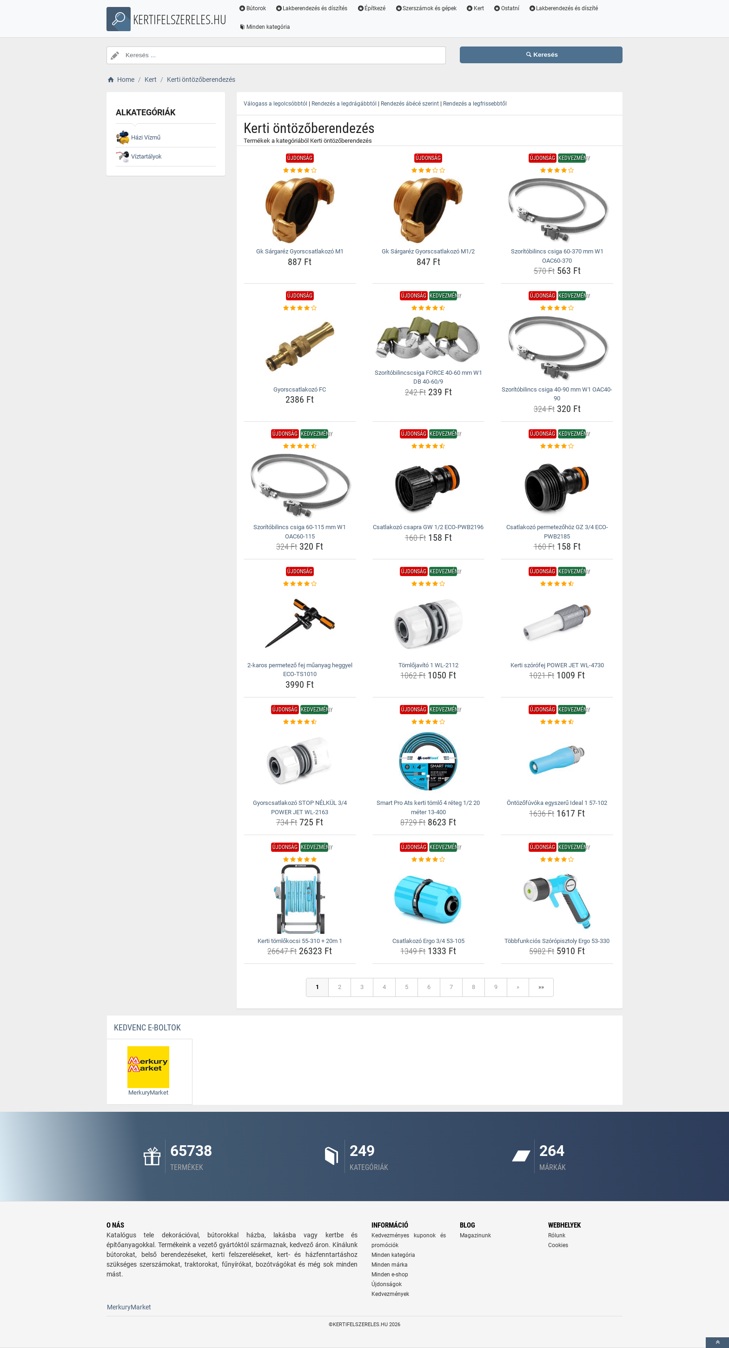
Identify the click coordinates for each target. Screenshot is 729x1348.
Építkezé (371, 8)
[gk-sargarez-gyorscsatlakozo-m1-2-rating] (428, 170)
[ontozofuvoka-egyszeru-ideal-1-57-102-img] (557, 761)
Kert (475, 8)
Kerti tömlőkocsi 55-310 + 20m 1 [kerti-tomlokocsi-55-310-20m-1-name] (300, 940)
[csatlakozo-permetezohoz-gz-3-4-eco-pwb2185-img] (557, 485)
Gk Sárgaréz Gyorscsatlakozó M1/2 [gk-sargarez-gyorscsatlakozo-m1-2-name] (428, 251)
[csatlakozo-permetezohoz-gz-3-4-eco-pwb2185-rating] (557, 446)
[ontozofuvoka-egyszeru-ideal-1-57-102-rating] (557, 722)
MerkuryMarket (129, 1307)
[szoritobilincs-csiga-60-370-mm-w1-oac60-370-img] (557, 210)
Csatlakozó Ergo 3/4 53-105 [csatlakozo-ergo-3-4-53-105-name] (428, 940)
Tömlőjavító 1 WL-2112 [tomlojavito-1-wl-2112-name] (428, 665)
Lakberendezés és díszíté (563, 8)
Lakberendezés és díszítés (311, 8)
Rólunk (556, 1235)
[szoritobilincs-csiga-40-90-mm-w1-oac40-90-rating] (557, 308)
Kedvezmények (390, 1294)
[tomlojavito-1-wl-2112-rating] (428, 584)
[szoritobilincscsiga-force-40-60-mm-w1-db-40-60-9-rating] (428, 308)
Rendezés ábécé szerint (410, 103)
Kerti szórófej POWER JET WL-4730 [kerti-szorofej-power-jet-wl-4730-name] (557, 665)
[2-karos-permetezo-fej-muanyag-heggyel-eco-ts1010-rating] (300, 584)
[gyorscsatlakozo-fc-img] (300, 348)
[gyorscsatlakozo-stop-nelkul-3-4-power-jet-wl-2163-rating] (300, 722)
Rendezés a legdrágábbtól (344, 103)
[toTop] (717, 1342)
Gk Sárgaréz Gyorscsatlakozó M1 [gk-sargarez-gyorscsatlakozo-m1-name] (300, 251)
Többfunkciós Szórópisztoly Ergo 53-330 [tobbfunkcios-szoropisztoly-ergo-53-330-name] (557, 940)
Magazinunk (475, 1235)
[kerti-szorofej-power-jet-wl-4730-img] (557, 623)
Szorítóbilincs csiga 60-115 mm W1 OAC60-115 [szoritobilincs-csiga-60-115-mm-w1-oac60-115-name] (299, 532)
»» (541, 986)
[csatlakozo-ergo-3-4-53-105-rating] (428, 859)
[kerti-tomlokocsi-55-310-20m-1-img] (300, 899)
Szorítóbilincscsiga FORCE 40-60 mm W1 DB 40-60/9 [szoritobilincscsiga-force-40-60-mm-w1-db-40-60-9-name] (428, 377)
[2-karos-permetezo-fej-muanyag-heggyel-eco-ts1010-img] (300, 623)
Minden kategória (264, 27)
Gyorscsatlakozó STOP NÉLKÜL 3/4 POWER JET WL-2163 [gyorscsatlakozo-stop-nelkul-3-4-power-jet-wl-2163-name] (300, 807)
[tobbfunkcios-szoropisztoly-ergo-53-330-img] (557, 899)
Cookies (558, 1245)
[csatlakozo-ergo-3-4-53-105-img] (428, 899)
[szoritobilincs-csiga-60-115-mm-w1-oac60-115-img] (300, 485)
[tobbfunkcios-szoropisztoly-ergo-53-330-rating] (557, 859)
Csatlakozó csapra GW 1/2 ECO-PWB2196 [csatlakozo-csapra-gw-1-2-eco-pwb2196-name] (428, 527)
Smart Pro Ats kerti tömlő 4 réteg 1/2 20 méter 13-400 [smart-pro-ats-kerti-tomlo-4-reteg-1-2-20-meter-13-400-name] (428, 807)
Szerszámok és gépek (426, 8)
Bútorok (252, 8)
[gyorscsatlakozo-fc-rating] (300, 308)
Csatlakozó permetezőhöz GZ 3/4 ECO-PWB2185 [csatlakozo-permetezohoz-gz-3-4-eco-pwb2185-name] (557, 532)
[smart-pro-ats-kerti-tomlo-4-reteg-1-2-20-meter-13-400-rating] (428, 722)
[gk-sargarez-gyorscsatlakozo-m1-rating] (300, 170)
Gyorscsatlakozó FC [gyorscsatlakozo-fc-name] (299, 389)
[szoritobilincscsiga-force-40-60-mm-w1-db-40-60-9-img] (428, 339)
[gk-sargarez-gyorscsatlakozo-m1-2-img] (428, 210)
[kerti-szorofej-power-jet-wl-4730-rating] (557, 584)
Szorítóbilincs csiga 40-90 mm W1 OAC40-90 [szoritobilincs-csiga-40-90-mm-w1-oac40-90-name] (557, 394)
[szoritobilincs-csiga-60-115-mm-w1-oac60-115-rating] (300, 446)
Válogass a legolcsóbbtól (275, 103)
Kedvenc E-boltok (147, 1027)
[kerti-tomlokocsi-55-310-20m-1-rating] (300, 859)
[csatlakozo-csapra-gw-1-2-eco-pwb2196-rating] (428, 446)
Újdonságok (386, 1284)
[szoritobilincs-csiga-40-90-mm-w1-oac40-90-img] (557, 348)
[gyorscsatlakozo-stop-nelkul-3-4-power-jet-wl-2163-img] (300, 761)
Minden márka (389, 1265)
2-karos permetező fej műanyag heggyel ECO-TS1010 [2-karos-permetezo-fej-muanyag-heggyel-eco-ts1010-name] (299, 670)
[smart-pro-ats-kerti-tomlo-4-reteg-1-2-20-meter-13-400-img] (428, 761)
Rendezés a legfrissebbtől (475, 103)
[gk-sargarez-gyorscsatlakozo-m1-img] (300, 210)
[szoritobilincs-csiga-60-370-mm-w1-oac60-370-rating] (557, 170)
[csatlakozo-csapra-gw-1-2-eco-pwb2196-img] (428, 485)
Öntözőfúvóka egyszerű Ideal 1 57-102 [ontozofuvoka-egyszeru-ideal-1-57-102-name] (557, 802)
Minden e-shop (389, 1274)
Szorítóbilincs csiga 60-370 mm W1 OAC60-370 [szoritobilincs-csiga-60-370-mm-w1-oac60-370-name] (557, 256)
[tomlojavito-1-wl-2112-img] (428, 623)
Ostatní (506, 8)
